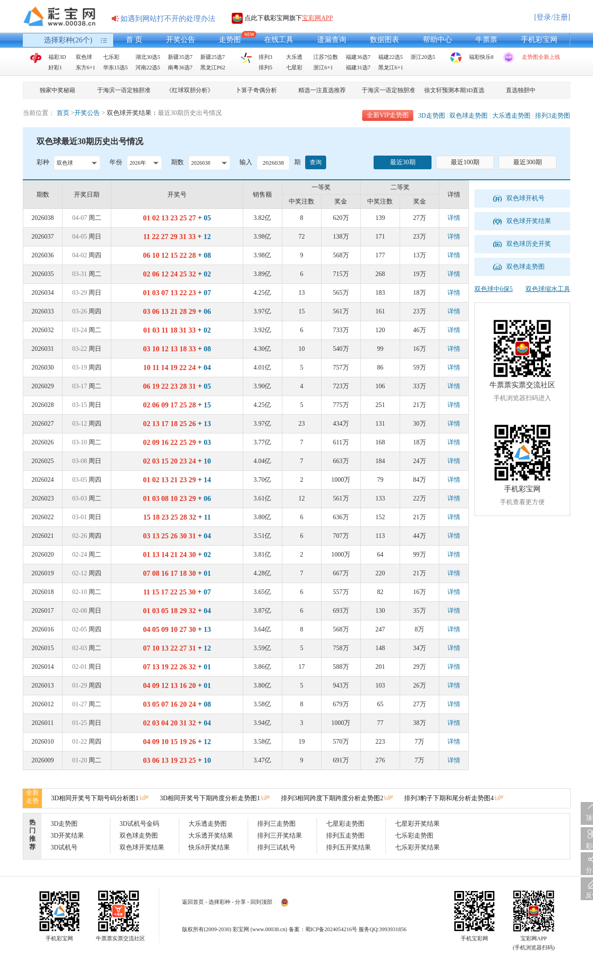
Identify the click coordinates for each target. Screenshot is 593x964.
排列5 (265, 67)
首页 (63, 112)
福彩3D (57, 57)
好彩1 (55, 67)
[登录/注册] (552, 17)
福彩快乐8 (481, 57)
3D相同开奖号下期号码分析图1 (95, 798)
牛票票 (486, 39)
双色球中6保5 (493, 289)
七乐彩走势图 (414, 835)
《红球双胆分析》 (189, 90)
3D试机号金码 (139, 823)
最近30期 (403, 162)
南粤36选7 (180, 67)
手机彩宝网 (539, 39)
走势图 (230, 39)
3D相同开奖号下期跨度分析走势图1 (210, 798)
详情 (453, 217)
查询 (316, 162)
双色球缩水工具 (547, 289)
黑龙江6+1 (390, 67)
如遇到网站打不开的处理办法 (167, 18)
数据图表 (384, 39)
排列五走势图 (345, 835)
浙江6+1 (323, 67)
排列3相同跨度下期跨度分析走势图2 (332, 798)
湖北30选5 (147, 57)
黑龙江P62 (212, 67)
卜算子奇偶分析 (256, 90)
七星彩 (294, 67)
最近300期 (527, 162)
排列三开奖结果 (279, 835)
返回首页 (193, 902)
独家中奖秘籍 (57, 90)
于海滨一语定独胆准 (124, 90)
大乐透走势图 (511, 115)
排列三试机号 (276, 847)
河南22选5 (147, 67)
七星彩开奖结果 (417, 823)
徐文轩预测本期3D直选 (454, 90)
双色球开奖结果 (142, 847)
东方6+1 (85, 67)
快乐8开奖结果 (209, 847)
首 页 (134, 39)
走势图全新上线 (541, 57)
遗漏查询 (331, 39)
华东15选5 (115, 67)
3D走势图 (431, 115)
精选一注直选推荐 (322, 90)
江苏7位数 (325, 57)
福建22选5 (390, 57)
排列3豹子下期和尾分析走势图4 (449, 798)
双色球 (84, 57)
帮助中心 (437, 39)
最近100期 (465, 162)
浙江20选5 (423, 57)
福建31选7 (358, 67)
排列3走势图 (552, 115)
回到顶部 (261, 902)
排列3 (265, 57)
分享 (240, 902)
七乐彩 (111, 57)
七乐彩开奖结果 (417, 847)
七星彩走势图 (345, 823)
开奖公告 (180, 39)
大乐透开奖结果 (210, 835)
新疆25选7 (212, 57)
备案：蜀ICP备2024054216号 (323, 929)
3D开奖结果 (67, 835)
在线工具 (278, 39)
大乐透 (294, 57)
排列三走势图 (276, 823)
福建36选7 (358, 57)
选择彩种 (219, 902)
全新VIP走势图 (388, 115)
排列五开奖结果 (348, 847)
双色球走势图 (468, 115)
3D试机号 (64, 847)
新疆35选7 (180, 57)
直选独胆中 (521, 90)
